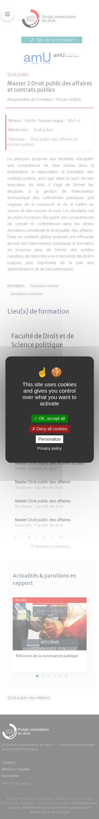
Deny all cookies (49, 429)
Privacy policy (49, 448)
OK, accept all (49, 418)
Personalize (50, 439)
